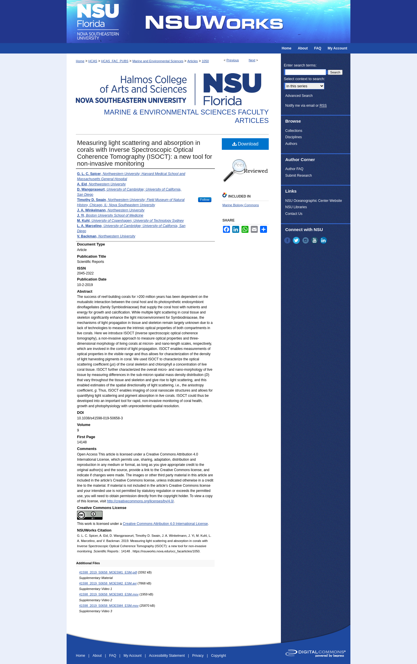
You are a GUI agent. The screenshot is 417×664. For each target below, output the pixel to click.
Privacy (198, 656)
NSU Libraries (296, 207)
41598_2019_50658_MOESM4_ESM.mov (108, 605)
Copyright (218, 656)
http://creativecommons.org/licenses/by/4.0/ (140, 501)
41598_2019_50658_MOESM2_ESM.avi (108, 583)
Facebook (288, 240)
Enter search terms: (300, 65)
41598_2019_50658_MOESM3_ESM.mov (108, 594)
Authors (291, 144)
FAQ (113, 656)
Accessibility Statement (167, 656)
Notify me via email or (306, 106)
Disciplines (293, 137)
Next (252, 60)
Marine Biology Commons (240, 205)
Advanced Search (299, 96)
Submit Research (298, 176)
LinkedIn (324, 240)
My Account (133, 656)
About (98, 656)
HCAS (92, 61)
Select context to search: (304, 79)
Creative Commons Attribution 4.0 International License (165, 524)
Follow (204, 199)
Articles (192, 61)
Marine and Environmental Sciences (157, 61)
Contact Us (293, 214)
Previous (232, 60)
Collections (293, 131)
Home (80, 61)
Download (245, 143)
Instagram (306, 240)
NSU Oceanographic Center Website (313, 201)
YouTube (315, 240)
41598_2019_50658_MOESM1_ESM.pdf (108, 572)
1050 (205, 61)
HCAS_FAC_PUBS (114, 61)
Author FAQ (294, 169)
